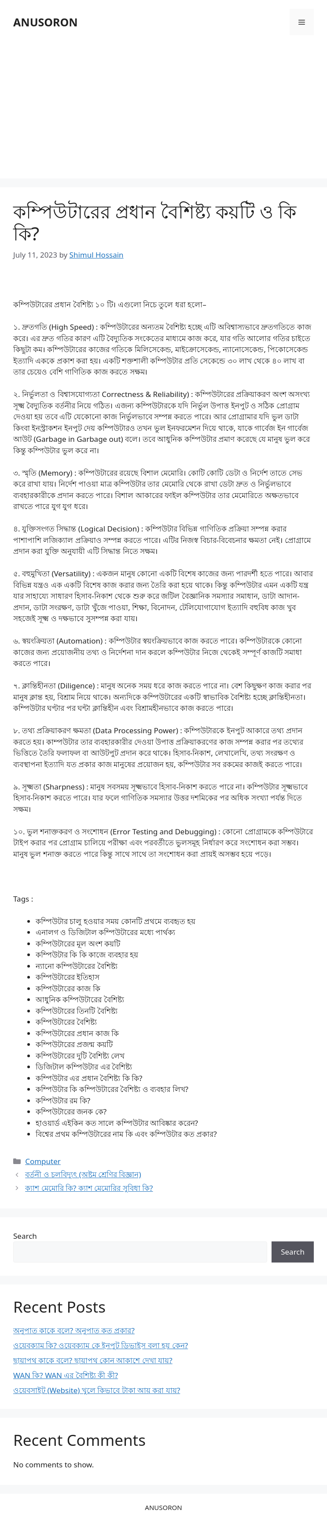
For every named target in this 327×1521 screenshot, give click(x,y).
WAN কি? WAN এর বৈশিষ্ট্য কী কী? (65, 1375)
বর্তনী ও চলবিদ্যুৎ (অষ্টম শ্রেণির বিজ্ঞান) (83, 1174)
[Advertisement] (163, 108)
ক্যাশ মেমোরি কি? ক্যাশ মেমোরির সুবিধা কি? (89, 1188)
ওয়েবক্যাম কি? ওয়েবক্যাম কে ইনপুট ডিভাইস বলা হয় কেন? (100, 1345)
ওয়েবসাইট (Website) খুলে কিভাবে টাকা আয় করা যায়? (96, 1390)
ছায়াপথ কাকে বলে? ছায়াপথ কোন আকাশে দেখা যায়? (93, 1360)
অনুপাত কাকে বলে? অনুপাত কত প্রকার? (74, 1330)
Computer (43, 1161)
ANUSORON (45, 22)
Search (25, 1236)
